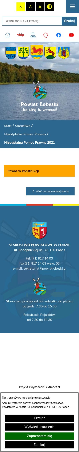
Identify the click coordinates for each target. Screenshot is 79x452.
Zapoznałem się (39, 436)
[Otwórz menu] (72, 6)
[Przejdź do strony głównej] (7, 35)
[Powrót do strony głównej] (8, 125)
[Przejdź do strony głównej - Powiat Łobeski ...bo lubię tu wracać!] (39, 96)
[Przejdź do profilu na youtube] (71, 35)
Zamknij (39, 445)
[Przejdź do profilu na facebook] (58, 35)
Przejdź (39, 418)
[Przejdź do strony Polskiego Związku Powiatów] (46, 35)
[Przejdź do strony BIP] (20, 35)
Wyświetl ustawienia (39, 427)
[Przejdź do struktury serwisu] (33, 35)
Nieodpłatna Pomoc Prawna (25, 134)
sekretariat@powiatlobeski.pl (45, 268)
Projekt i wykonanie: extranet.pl (39, 387)
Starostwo (22, 126)
